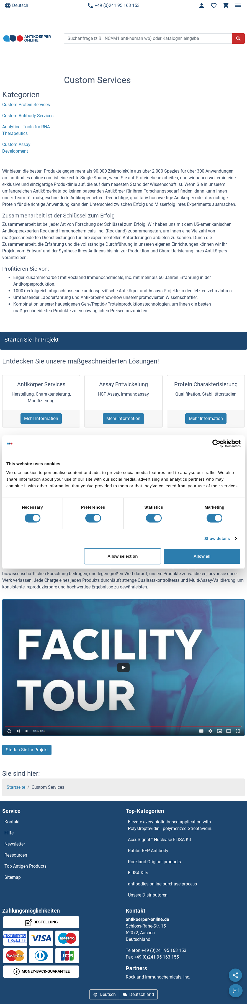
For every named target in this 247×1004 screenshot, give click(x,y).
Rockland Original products (154, 861)
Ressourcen (15, 855)
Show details (217, 538)
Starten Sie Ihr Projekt (27, 749)
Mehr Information (41, 418)
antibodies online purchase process (162, 884)
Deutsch (16, 5)
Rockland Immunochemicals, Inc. (158, 977)
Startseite (16, 787)
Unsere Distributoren (148, 895)
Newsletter (14, 844)
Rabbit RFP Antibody (148, 850)
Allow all (202, 556)
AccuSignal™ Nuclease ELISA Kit (159, 839)
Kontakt (12, 821)
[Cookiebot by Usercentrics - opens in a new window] (216, 443)
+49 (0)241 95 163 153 (113, 5)
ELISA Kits (138, 872)
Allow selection (122, 556)
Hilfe (9, 833)
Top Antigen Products (25, 866)
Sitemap (12, 877)
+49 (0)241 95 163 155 (156, 957)
